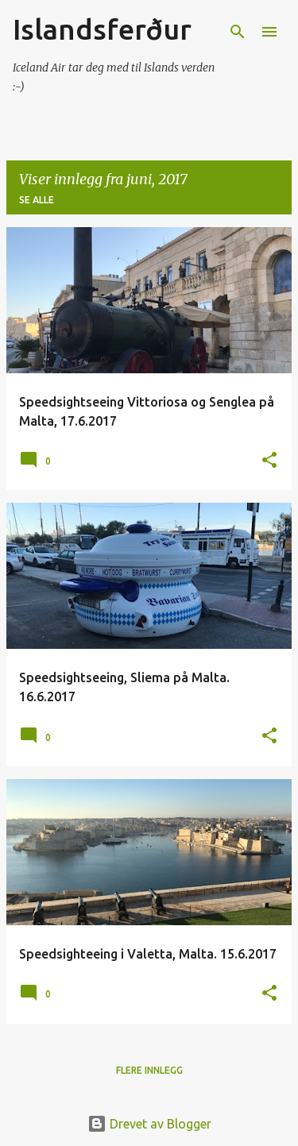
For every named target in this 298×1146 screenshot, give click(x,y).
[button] (269, 461)
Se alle (36, 200)
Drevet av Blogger (149, 1124)
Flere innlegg (149, 1070)
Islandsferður (102, 29)
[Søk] (237, 32)
